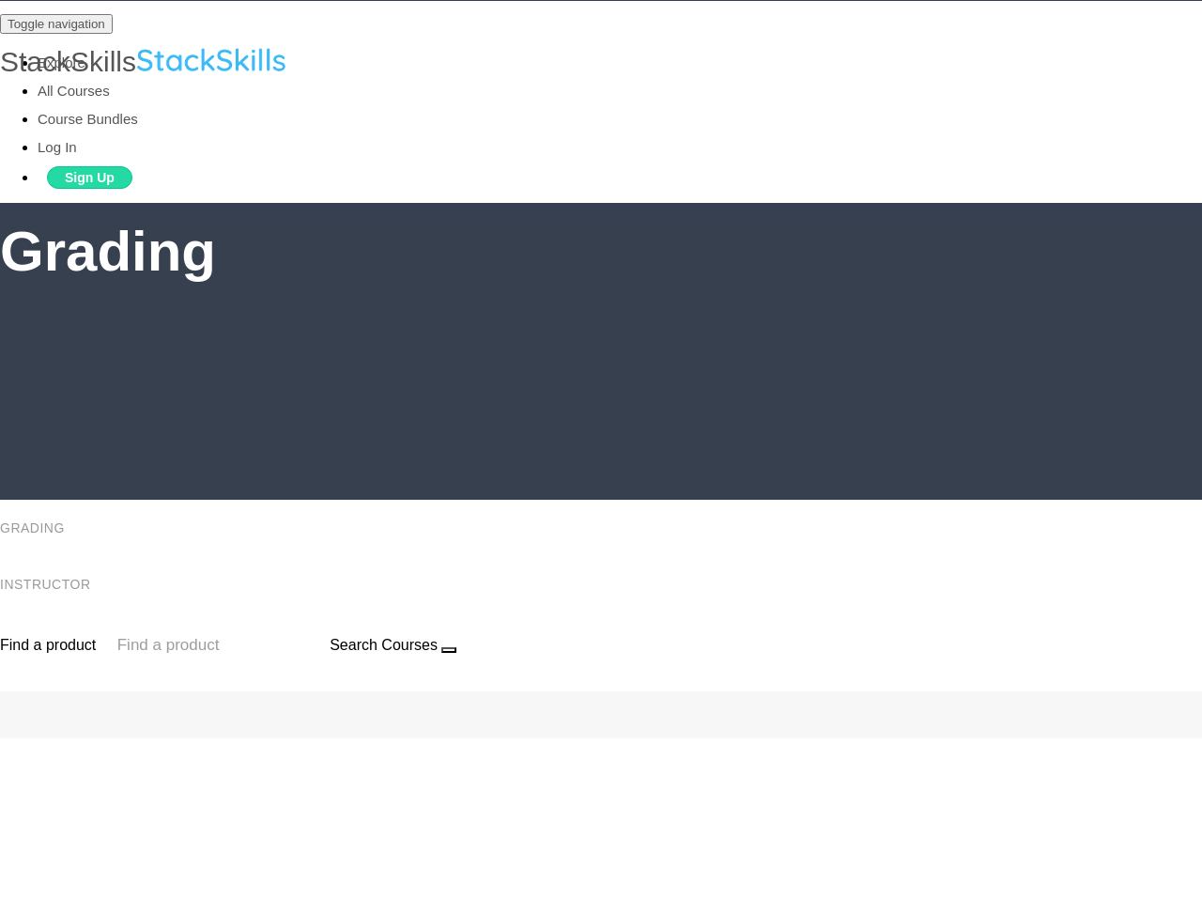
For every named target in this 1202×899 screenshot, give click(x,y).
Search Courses (384, 645)
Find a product (48, 645)
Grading (34, 527)
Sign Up (90, 177)
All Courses (74, 91)
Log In (57, 147)
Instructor (47, 584)
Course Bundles (88, 119)
